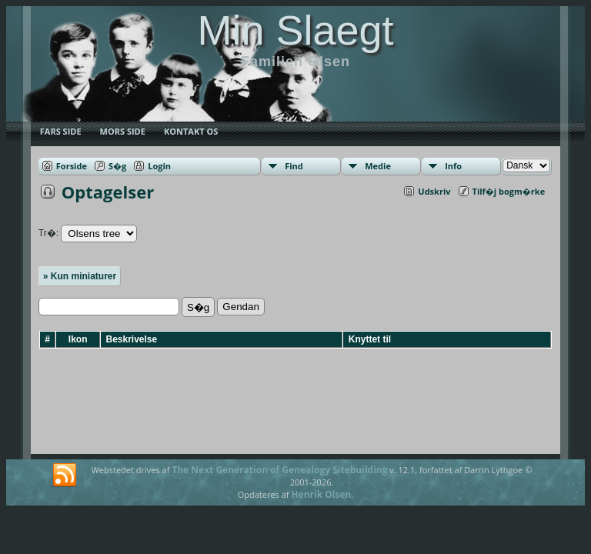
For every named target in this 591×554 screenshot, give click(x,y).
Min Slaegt (295, 30)
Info (453, 166)
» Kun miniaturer (79, 276)
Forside (71, 166)
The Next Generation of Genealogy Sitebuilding (279, 469)
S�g (117, 166)
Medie (378, 166)
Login (159, 166)
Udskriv (434, 191)
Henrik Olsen (321, 494)
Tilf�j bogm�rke (509, 191)
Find (294, 166)
